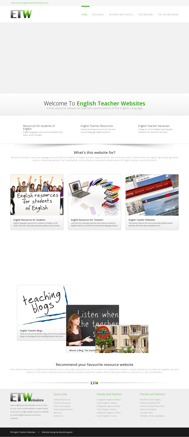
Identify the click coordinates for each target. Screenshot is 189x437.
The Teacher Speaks (168, 14)
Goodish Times (146, 412)
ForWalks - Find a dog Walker (152, 416)
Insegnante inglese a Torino (109, 412)
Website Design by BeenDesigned (56, 432)
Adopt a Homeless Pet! (150, 403)
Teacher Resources (62, 403)
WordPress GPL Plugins (150, 399)
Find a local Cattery (148, 409)
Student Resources (62, 399)
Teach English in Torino (107, 416)
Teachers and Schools (121, 14)
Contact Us (58, 416)
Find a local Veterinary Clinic (152, 406)
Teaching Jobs (145, 14)
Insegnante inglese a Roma (108, 406)
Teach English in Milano (107, 403)
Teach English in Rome (106, 409)
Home (84, 14)
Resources (98, 14)
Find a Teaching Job (62, 406)
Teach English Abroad (63, 409)
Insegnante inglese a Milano (109, 399)
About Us (58, 412)
